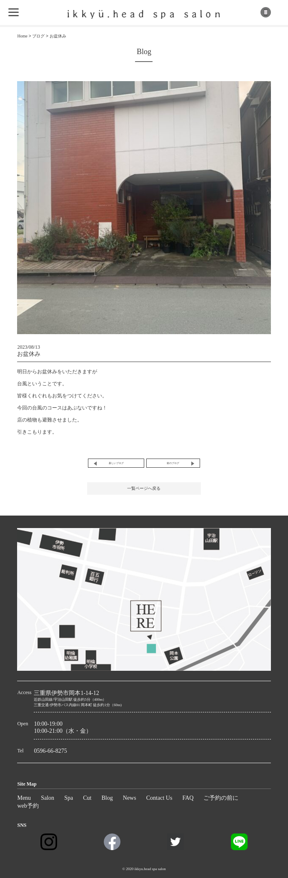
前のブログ (173, 463)
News (129, 798)
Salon (47, 798)
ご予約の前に (220, 798)
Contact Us (159, 798)
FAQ (187, 798)
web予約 (27, 806)
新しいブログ (116, 463)
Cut (87, 798)
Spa (68, 798)
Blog (107, 798)
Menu (24, 798)
